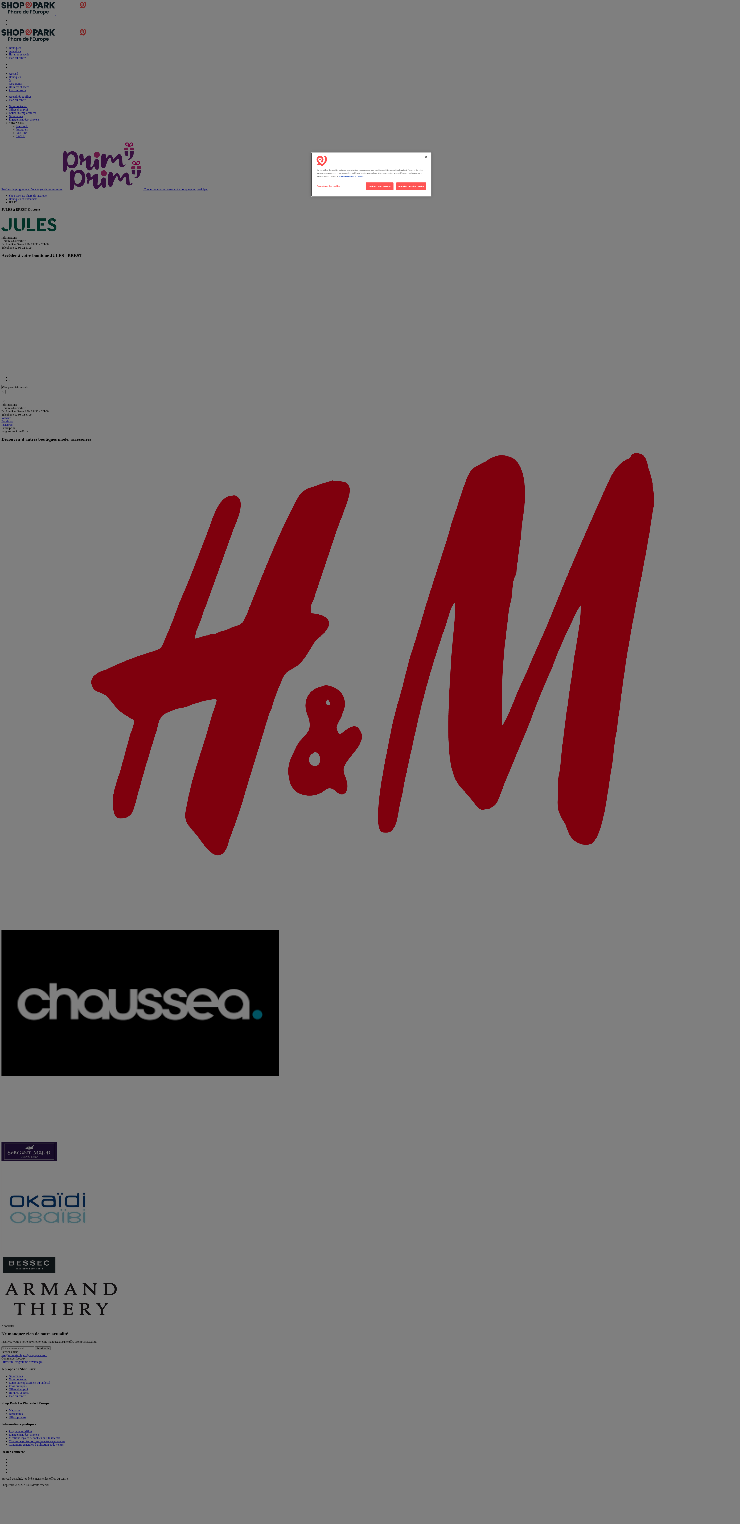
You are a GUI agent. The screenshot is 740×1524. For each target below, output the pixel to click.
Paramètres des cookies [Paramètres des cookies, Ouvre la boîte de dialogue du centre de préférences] (328, 186)
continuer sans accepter (379, 186)
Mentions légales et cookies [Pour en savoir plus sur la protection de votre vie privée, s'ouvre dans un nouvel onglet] (351, 176)
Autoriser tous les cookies (411, 186)
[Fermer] (426, 157)
